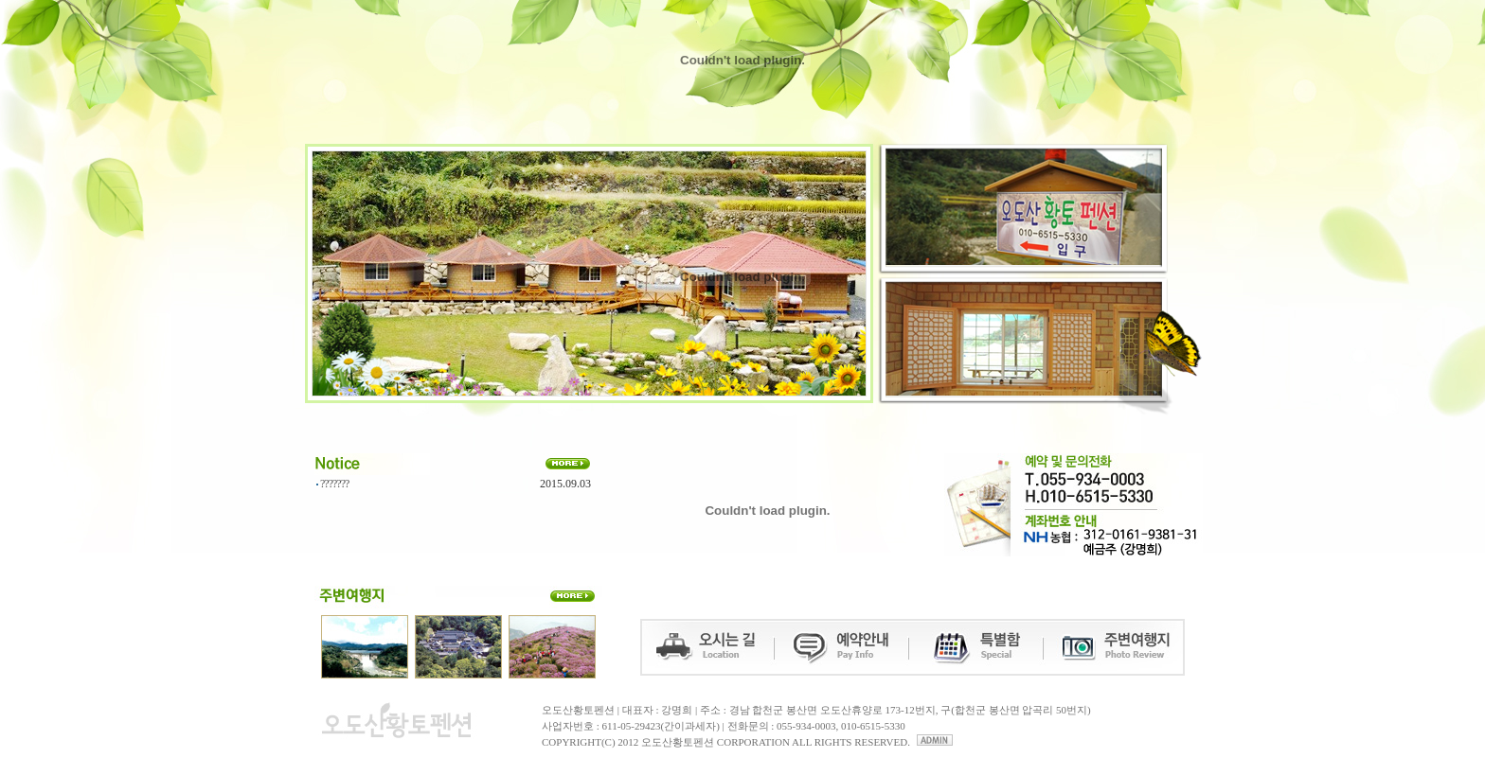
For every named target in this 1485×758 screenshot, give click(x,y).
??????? (334, 483)
